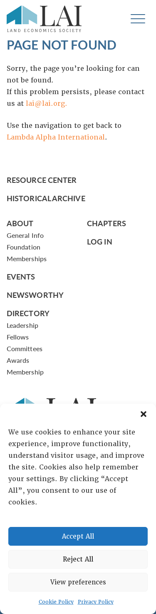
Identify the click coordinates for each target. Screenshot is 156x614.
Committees (24, 348)
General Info (25, 235)
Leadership (22, 325)
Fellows (18, 337)
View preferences (78, 582)
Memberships (27, 258)
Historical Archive (46, 198)
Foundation (23, 247)
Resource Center (42, 180)
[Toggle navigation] (137, 19)
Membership (25, 372)
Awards (18, 360)
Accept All (78, 536)
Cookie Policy (56, 602)
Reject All (78, 559)
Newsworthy (35, 295)
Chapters (106, 223)
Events (21, 276)
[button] (143, 414)
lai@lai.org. (46, 103)
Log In (99, 241)
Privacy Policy (96, 602)
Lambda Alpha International (56, 137)
